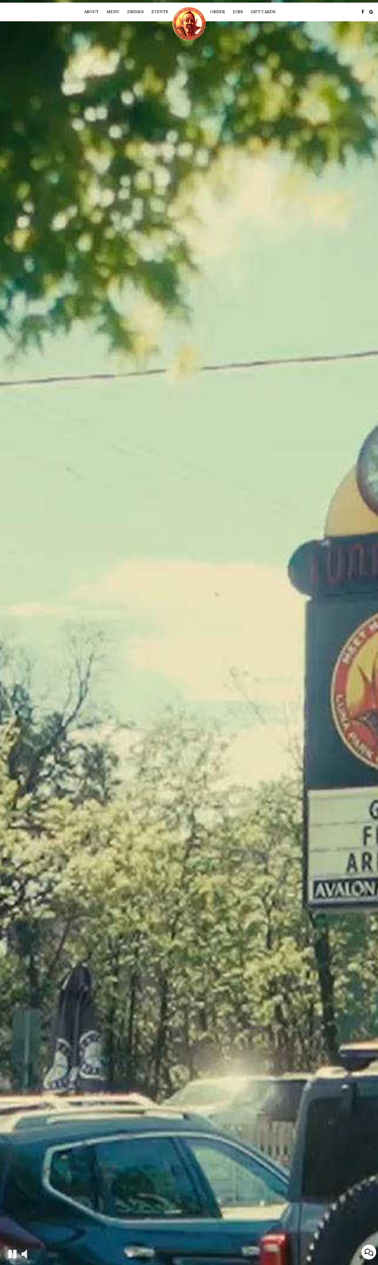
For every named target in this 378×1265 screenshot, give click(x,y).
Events (159, 11)
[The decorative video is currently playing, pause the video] (12, 1254)
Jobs (238, 11)
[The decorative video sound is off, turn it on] (24, 1253)
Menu (113, 11)
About (91, 11)
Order (217, 11)
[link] (189, 24)
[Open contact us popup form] (368, 1252)
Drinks (135, 11)
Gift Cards (263, 11)
